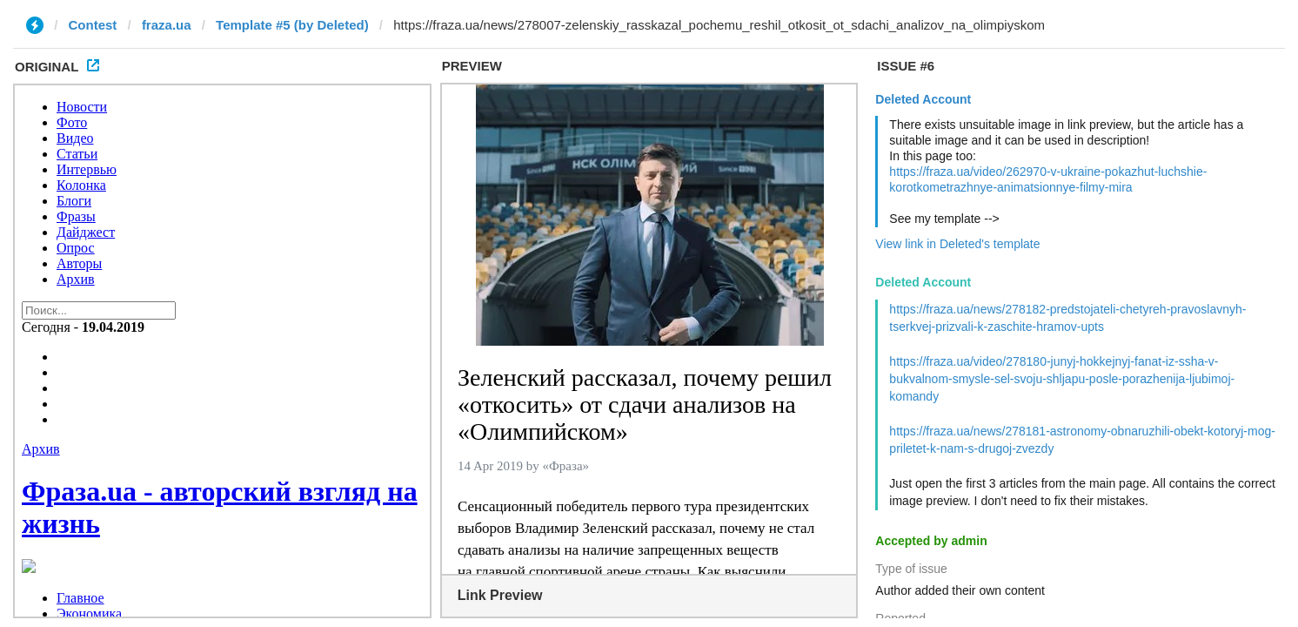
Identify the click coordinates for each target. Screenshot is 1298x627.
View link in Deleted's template (957, 244)
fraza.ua (166, 24)
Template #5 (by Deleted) (292, 24)
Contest (93, 24)
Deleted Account (923, 99)
